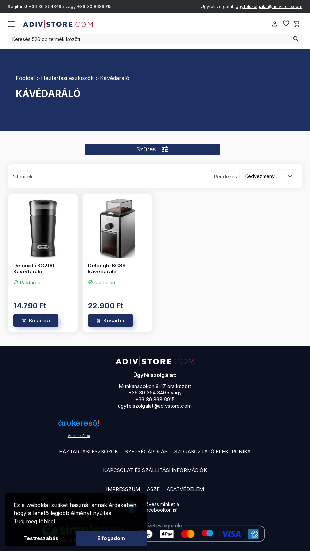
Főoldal (25, 78)
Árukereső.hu (79, 436)
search (296, 39)
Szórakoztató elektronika (212, 451)
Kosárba (39, 320)
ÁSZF (153, 489)
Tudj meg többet (34, 521)
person (274, 24)
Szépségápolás (146, 451)
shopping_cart (297, 24)
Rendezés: (226, 176)
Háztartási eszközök (67, 78)
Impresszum (123, 489)
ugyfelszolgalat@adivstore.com (269, 6)
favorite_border (286, 23)
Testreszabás (40, 538)
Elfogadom (111, 538)
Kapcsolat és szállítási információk (155, 470)
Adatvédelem (185, 489)
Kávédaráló (114, 78)
